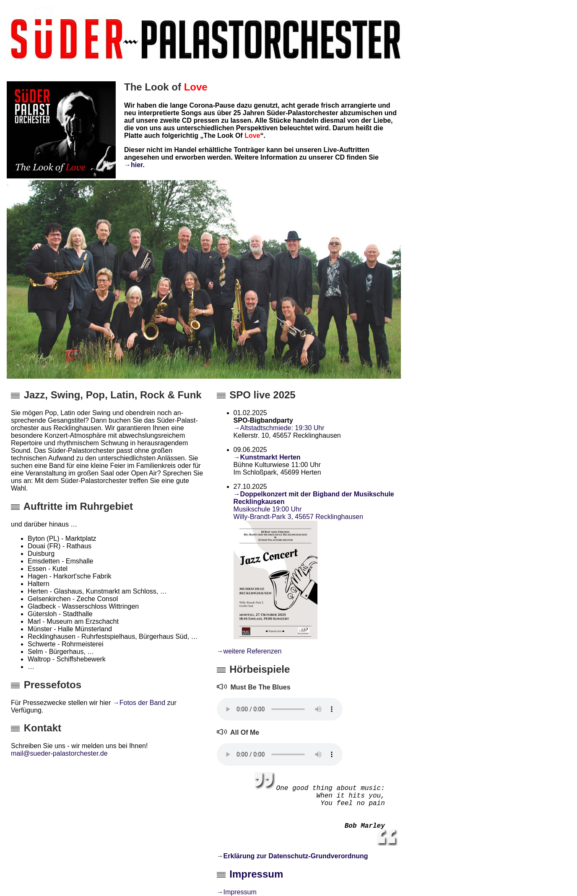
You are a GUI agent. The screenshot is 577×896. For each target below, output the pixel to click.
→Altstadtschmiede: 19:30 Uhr (279, 427)
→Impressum (237, 892)
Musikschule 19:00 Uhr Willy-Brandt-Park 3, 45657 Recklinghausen (298, 513)
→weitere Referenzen (249, 651)
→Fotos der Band (139, 702)
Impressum (256, 874)
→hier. (134, 164)
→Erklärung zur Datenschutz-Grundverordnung (292, 856)
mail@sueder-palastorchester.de (59, 753)
